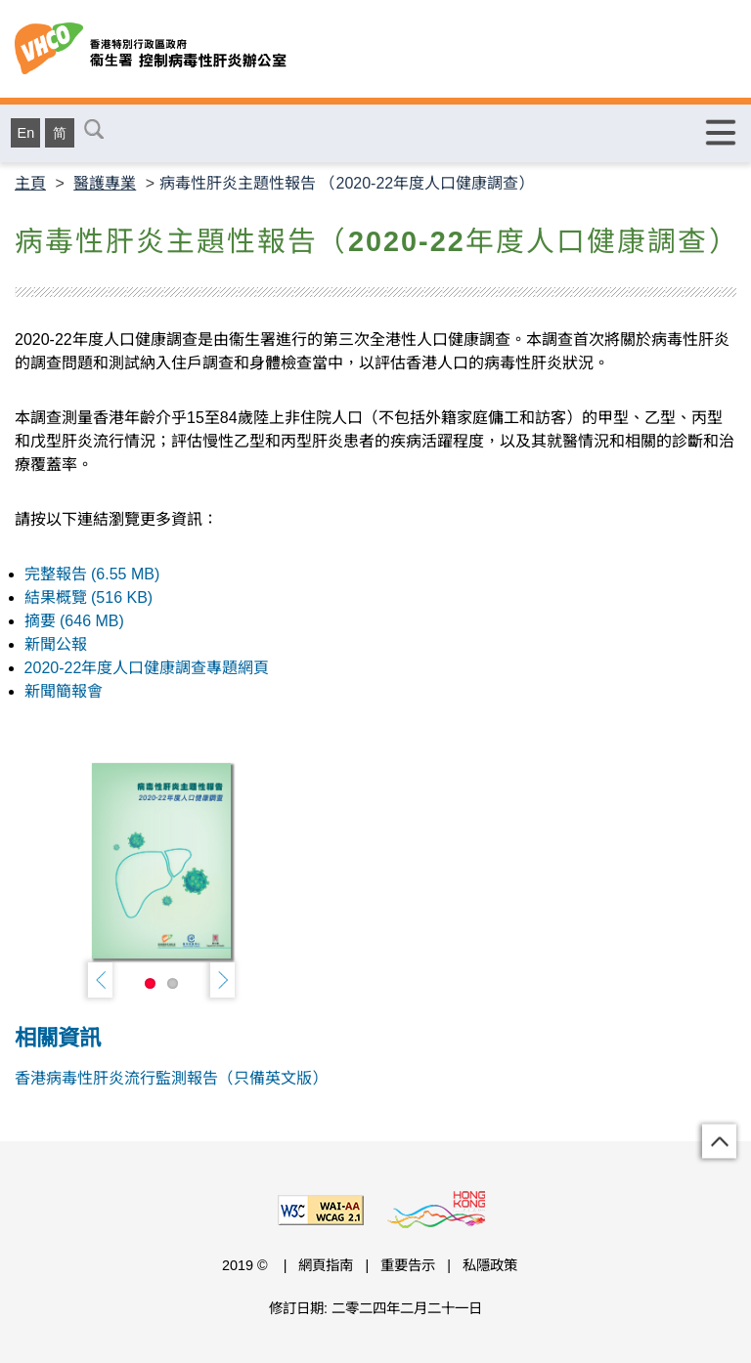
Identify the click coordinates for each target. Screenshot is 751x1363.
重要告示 (407, 1265)
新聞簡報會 (63, 691)
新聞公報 (55, 644)
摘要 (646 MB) (74, 621)
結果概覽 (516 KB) (89, 597)
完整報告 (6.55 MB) (92, 574)
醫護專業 (104, 183)
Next (222, 980)
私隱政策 (490, 1265)
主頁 (30, 183)
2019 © (247, 1265)
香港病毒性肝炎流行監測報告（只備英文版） (171, 1078)
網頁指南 (325, 1265)
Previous (100, 980)
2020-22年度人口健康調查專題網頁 (147, 668)
